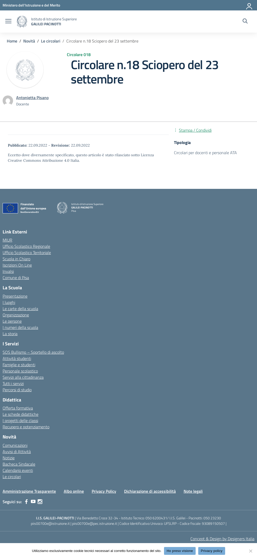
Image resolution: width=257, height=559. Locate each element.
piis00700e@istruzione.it (50, 523)
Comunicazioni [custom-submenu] (15, 445)
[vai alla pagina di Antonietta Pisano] (32, 97)
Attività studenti (17, 358)
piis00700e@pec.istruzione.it (94, 523)
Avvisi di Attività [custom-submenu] (17, 451)
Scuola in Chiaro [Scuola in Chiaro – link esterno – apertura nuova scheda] (16, 259)
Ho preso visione (180, 551)
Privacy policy (212, 551)
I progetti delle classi (20, 420)
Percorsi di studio (17, 390)
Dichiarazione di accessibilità (150, 491)
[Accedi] (249, 5)
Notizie (9, 458)
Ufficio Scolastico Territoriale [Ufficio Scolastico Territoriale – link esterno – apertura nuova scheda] (27, 252)
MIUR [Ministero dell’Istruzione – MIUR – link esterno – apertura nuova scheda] (7, 240)
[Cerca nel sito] (245, 21)
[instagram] (40, 501)
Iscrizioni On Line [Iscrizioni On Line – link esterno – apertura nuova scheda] (17, 265)
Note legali (193, 491)
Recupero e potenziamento (26, 427)
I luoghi (9, 302)
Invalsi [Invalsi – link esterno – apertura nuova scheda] (8, 271)
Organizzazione (16, 315)
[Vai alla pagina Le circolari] (50, 41)
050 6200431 (156, 518)
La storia (10, 333)
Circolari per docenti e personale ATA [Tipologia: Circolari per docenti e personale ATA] (205, 152)
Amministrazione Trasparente (29, 491)
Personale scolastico (20, 371)
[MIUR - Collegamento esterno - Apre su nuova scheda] (31, 5)
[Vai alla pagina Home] (12, 41)
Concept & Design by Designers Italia (222, 539)
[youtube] (33, 501)
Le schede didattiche (20, 414)
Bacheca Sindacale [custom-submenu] (19, 464)
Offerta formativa (18, 408)
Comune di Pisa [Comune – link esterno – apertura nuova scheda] (16, 277)
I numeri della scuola (20, 327)
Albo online (74, 491)
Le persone (12, 321)
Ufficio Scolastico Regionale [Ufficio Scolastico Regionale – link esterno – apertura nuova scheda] (26, 246)
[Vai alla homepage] (22, 21)
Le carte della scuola (20, 308)
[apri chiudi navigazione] (8, 22)
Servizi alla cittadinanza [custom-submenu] (23, 377)
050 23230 (212, 518)
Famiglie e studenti (19, 365)
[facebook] (26, 501)
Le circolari (12, 476)
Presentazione (15, 296)
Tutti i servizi (13, 383)
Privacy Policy (104, 491)
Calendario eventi (18, 470)
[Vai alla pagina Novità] (29, 41)
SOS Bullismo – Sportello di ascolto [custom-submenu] (33, 352)
